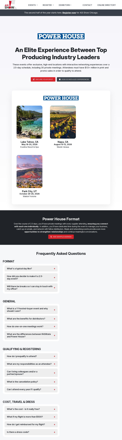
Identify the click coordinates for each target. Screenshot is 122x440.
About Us (102, 433)
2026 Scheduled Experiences (74, 79)
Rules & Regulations (93, 433)
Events (32, 5)
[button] (60, 387)
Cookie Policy (83, 433)
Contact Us (117, 433)
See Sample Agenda (61, 187)
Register (47, 5)
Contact (87, 5)
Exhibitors (64, 5)
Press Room (110, 433)
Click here (72, 418)
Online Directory (106, 5)
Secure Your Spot (43, 79)
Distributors (52, 410)
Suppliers (72, 410)
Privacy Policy (74, 433)
